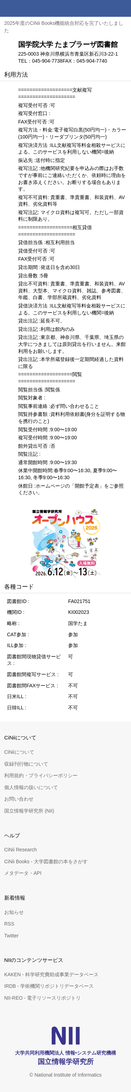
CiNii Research (20, 849)
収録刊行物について (26, 764)
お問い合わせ (19, 799)
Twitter (11, 935)
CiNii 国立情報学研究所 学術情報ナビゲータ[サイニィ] (30, 8)
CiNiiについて (19, 752)
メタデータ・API (23, 873)
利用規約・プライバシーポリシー (41, 775)
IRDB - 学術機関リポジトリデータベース (49, 986)
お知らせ (14, 912)
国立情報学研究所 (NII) (29, 811)
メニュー (123, 8)
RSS (9, 924)
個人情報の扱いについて (31, 787)
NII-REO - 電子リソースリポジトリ (42, 998)
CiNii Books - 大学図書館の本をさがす (46, 861)
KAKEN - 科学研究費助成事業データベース (51, 974)
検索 (106, 8)
